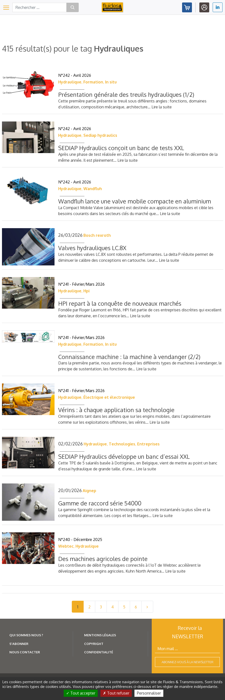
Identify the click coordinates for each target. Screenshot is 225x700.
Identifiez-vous (204, 7)
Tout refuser (116, 693)
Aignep (89, 490)
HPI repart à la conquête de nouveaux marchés (119, 303)
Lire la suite (161, 106)
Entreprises (148, 443)
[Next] (147, 607)
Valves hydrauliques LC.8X (92, 247)
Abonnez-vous (187, 7)
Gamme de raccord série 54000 (99, 503)
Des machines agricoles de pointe (103, 558)
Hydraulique (69, 82)
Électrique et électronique (109, 397)
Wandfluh (92, 188)
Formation (93, 82)
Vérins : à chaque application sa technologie (116, 409)
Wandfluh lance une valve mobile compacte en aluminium (134, 201)
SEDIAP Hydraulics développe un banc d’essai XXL (124, 456)
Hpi (86, 290)
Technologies (122, 443)
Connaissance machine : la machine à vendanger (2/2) (129, 356)
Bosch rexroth (97, 235)
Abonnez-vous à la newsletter (187, 662)
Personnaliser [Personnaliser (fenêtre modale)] (149, 693)
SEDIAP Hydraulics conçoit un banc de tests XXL (121, 147)
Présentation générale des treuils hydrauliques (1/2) (126, 94)
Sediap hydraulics (100, 135)
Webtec (66, 546)
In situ (111, 82)
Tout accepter (80, 693)
